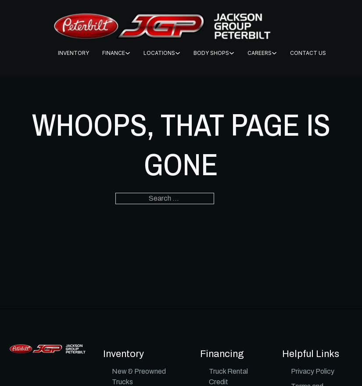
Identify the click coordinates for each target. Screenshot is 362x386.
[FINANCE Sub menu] (127, 53)
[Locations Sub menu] (177, 53)
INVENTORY (73, 53)
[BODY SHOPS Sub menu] (231, 53)
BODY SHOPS (211, 53)
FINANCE (113, 53)
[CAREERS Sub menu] (274, 53)
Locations (159, 53)
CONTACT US (308, 53)
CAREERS (259, 53)
